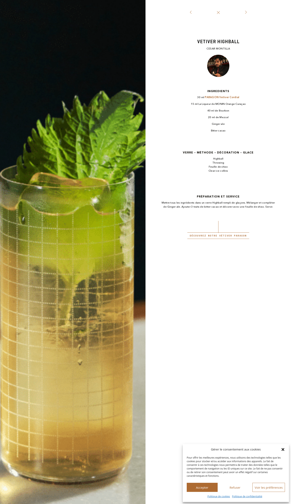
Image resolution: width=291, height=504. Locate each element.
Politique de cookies (219, 496)
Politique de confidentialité (247, 496)
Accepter (202, 487)
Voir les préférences (269, 487)
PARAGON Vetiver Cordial (222, 97)
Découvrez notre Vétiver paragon (218, 235)
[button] (283, 449)
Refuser (235, 487)
